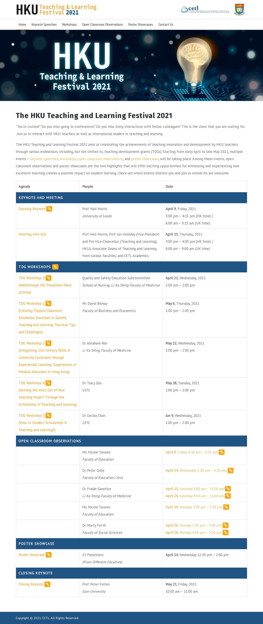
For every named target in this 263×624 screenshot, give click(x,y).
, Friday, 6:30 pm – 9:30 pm (195, 452)
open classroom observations (100, 158)
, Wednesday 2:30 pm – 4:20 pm (200, 470)
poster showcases (144, 158)
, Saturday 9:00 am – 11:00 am (198, 489)
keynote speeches (44, 158)
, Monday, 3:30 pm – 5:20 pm (197, 507)
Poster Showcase (35, 555)
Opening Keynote (35, 209)
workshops (68, 158)
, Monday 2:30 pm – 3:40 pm (197, 525)
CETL (46, 618)
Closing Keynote (34, 584)
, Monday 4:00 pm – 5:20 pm (197, 532)
